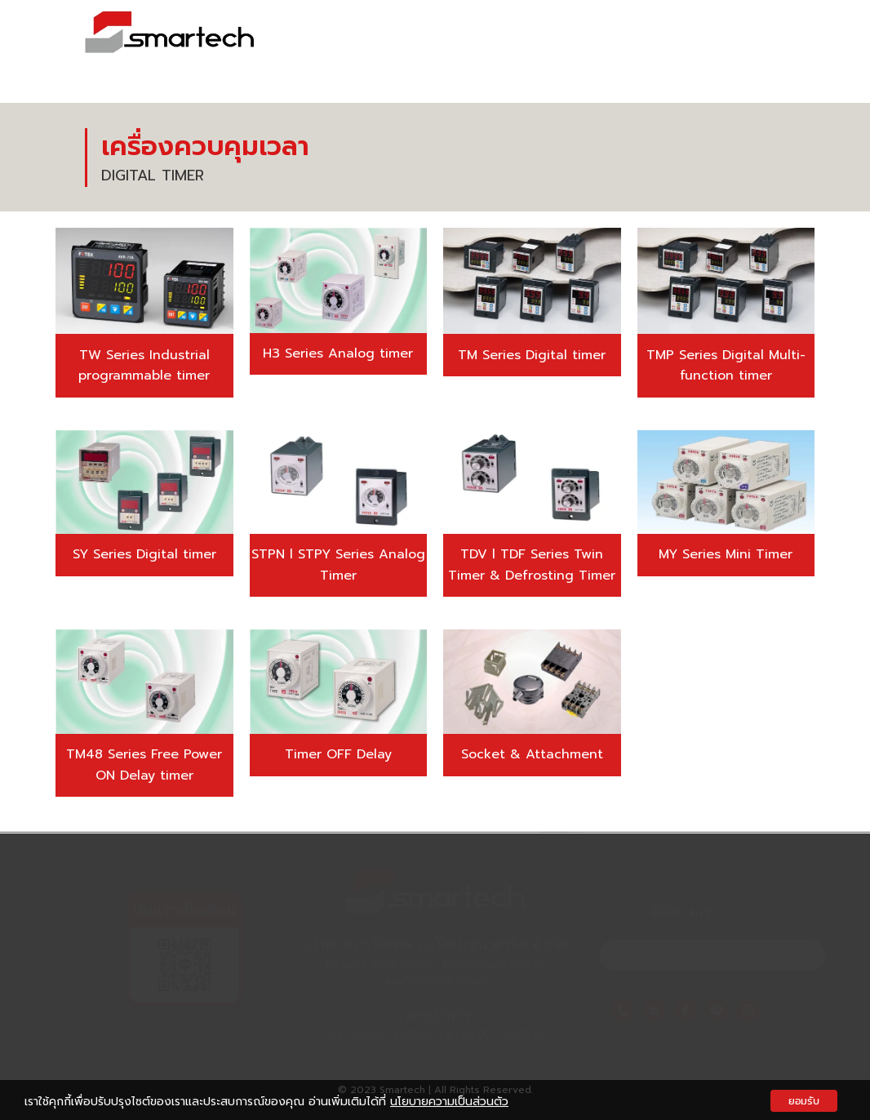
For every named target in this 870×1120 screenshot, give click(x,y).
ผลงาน (635, 42)
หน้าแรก (412, 42)
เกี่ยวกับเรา (490, 42)
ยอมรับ (803, 1101)
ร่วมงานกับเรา (672, 67)
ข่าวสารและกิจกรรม (733, 42)
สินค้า (569, 42)
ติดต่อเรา (761, 67)
